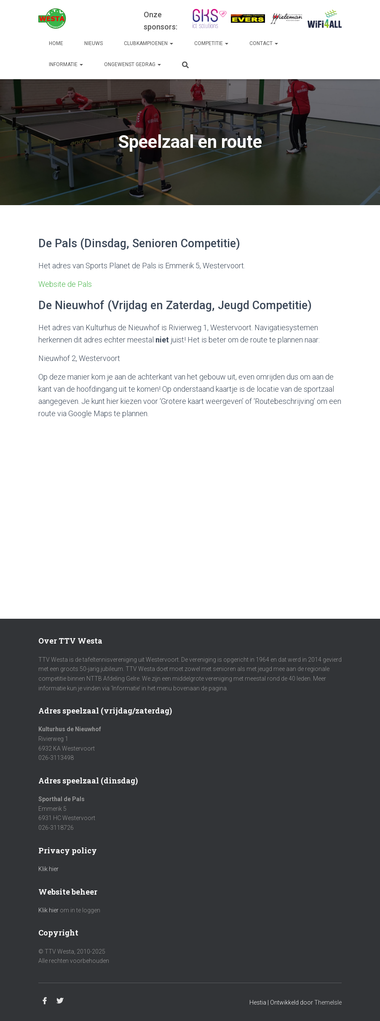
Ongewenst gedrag (132, 64)
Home (56, 43)
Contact (263, 43)
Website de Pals (65, 284)
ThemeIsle (328, 1002)
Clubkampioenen (148, 43)
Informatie (66, 64)
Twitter (59, 1001)
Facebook (44, 1001)
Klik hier (48, 869)
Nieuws (93, 43)
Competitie (211, 43)
